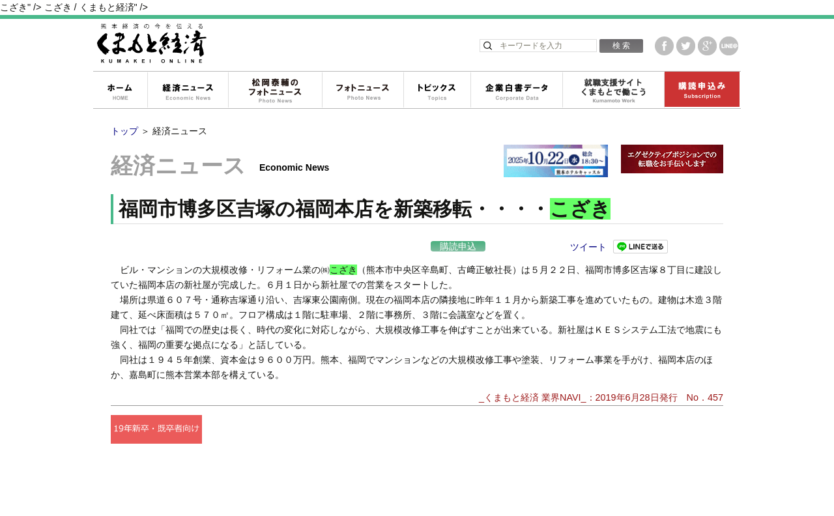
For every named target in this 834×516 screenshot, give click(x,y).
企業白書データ (516, 90)
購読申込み (701, 90)
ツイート (588, 247)
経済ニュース (188, 90)
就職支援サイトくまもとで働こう (613, 90)
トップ (124, 131)
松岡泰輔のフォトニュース (275, 90)
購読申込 (458, 246)
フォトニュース (362, 90)
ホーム (120, 90)
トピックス (437, 90)
